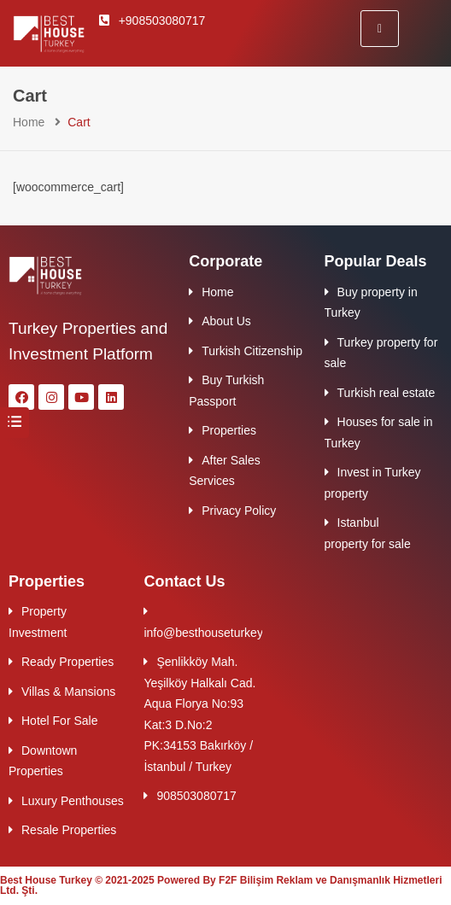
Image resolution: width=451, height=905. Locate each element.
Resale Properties (68, 830)
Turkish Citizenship (252, 351)
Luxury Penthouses (72, 801)
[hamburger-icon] (379, 28)
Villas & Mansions (68, 691)
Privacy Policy (239, 510)
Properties (229, 430)
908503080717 (196, 796)
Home (28, 122)
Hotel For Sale (59, 720)
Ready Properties (67, 662)
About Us (226, 321)
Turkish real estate (386, 393)
